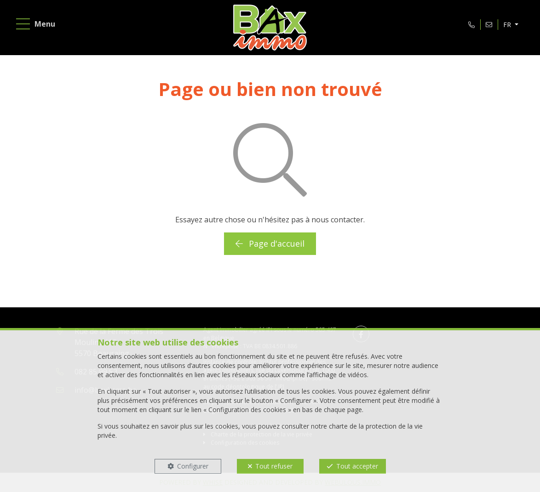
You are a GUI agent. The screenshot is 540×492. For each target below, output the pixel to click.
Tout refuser (274, 466)
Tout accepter (357, 466)
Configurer (192, 466)
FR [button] (508, 24)
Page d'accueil (270, 243)
